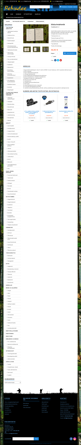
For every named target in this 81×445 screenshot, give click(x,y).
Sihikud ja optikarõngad (10, 98)
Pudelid (9, 375)
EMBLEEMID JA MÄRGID (12, 339)
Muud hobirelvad (11, 242)
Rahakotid (10, 279)
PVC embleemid (11, 341)
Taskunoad (10, 177)
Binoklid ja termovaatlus (10, 70)
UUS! (11, 14)
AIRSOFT (8, 123)
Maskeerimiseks (11, 322)
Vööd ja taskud (11, 258)
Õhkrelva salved (11, 250)
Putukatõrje (10, 222)
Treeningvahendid (12, 353)
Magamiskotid (11, 199)
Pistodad (9, 186)
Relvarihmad (10, 38)
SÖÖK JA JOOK (10, 361)
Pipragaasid (10, 261)
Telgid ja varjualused (12, 224)
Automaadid (10, 125)
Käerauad (9, 255)
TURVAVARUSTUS (10, 252)
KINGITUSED (9, 336)
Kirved (9, 188)
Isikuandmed (45, 402)
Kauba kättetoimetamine (11, 404)
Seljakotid (10, 266)
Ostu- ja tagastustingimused (12, 402)
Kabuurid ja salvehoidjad (10, 53)
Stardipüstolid (10, 230)
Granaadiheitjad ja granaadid (11, 165)
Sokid (8, 312)
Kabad (9, 120)
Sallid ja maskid (11, 304)
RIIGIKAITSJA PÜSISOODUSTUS (14, 17)
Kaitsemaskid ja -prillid (13, 136)
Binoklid (9, 212)
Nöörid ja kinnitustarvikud (11, 74)
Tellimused (44, 404)
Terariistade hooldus (12, 191)
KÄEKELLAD (9, 285)
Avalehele (8, 25)
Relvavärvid (10, 67)
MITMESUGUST (10, 351)
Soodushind (8, 410)
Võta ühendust (26, 407)
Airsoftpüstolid (11, 128)
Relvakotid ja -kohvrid (12, 269)
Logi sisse (60, 3)
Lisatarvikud (10, 156)
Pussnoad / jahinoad (12, 175)
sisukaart (7, 414)
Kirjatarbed (10, 77)
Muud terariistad (11, 194)
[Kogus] (57, 53)
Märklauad (10, 244)
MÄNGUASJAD (11, 359)
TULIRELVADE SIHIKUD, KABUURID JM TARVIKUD (12, 94)
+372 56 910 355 (13, 1)
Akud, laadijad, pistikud (11, 145)
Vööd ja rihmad (11, 56)
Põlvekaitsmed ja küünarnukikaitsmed (12, 46)
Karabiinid (9, 64)
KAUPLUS (37, 14)
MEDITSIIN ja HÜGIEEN (12, 330)
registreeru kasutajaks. (70, 3)
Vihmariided (10, 314)
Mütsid (9, 306)
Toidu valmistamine (12, 369)
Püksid (9, 298)
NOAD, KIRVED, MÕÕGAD (10, 172)
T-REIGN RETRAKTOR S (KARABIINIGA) (48, 112)
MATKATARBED (10, 196)
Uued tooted (8, 412)
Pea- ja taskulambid (12, 59)
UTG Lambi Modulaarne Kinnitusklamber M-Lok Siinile (31, 112)
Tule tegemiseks (11, 219)
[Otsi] (41, 6)
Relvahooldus (10, 104)
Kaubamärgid (9, 379)
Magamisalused (11, 202)
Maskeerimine (11, 35)
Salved (9, 148)
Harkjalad (9, 101)
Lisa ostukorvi (69, 53)
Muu (8, 168)
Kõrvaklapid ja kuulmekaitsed (11, 81)
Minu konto (46, 398)
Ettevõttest (28, 14)
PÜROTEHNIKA (10, 333)
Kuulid (9, 139)
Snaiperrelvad (11, 131)
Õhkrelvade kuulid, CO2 (12, 239)
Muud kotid (10, 282)
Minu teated (45, 412)
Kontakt (63, 398)
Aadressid (44, 408)
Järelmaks (25, 405)
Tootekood (54, 27)
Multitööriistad (11, 180)
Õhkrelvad (10, 235)
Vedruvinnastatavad (12, 133)
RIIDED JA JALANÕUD (11, 287)
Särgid (9, 290)
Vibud (8, 247)
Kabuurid (9, 109)
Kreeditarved (45, 406)
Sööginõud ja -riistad (12, 367)
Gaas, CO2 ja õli (11, 141)
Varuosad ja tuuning (12, 153)
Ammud (9, 232)
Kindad (9, 309)
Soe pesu (9, 317)
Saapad (9, 301)
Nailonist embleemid (12, 344)
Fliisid (8, 296)
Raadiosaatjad (11, 40)
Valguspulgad (10, 62)
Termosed (10, 372)
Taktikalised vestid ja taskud (12, 32)
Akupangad (10, 89)
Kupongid (44, 410)
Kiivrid (8, 159)
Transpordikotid (11, 271)
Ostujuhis (7, 408)
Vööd (8, 320)
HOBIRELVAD (9, 227)
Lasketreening (11, 115)
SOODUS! (18, 14)
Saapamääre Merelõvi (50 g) (66, 112)
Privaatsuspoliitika (9, 406)
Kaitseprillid (10, 43)
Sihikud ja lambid (11, 151)
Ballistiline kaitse (11, 84)
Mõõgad (9, 183)
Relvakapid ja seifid (12, 356)
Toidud (9, 364)
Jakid (8, 293)
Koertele (9, 87)
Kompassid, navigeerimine (11, 216)
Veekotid (9, 277)
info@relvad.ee (27, 1)
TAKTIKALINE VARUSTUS (9, 28)
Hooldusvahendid (11, 328)
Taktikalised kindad (12, 50)
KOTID (7, 263)
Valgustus (9, 207)
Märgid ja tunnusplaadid (11, 347)
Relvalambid (10, 117)
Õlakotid (9, 274)
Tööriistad (9, 210)
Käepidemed (10, 112)
